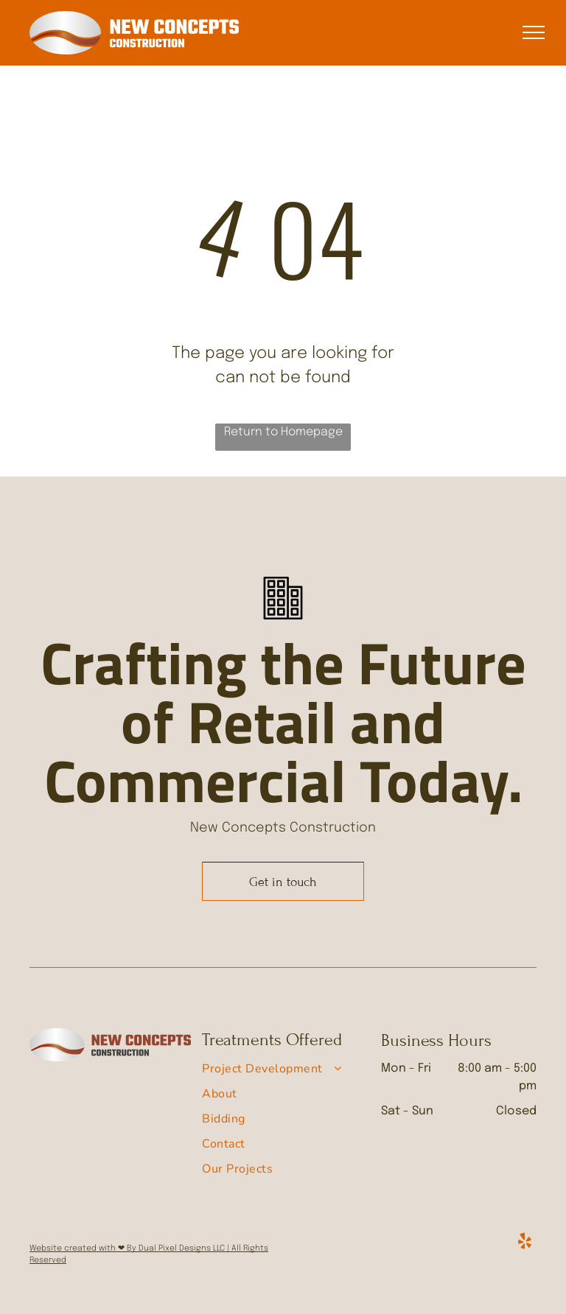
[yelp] (524, 1243)
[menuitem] (277, 1072)
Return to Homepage (283, 432)
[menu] (533, 32)
